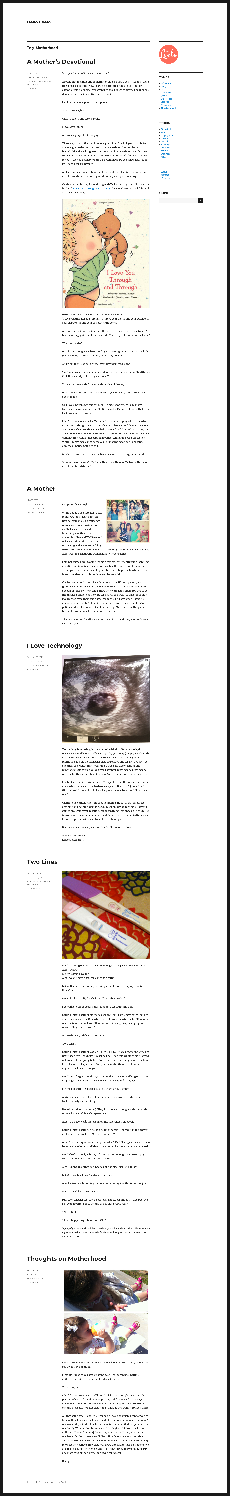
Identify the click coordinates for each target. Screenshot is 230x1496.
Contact (165, 175)
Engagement (167, 135)
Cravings (165, 144)
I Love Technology (54, 645)
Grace (164, 132)
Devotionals (32, 81)
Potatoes (165, 147)
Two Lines (42, 861)
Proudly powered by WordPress (56, 1482)
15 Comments (33, 888)
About (164, 172)
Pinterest (165, 178)
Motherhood (33, 84)
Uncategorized (168, 108)
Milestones (166, 99)
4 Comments (33, 1282)
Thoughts (39, 504)
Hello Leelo (39, 22)
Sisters (164, 138)
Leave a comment (35, 512)
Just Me (43, 77)
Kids (35, 665)
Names (164, 151)
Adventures (166, 83)
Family (43, 881)
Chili (163, 157)
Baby (29, 508)
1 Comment (32, 88)
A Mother (41, 488)
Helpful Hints (33, 77)
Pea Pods (165, 154)
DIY (163, 89)
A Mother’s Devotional (61, 61)
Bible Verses (33, 881)
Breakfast (166, 129)
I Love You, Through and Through (91, 188)
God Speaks (45, 81)
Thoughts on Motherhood (66, 1258)
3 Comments (33, 669)
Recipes (165, 102)
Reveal (164, 141)
